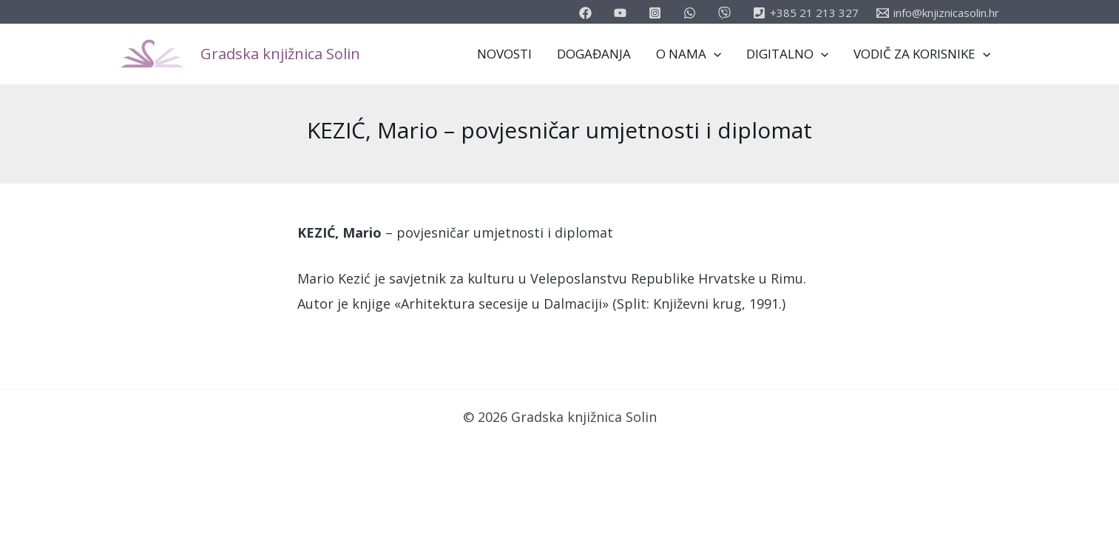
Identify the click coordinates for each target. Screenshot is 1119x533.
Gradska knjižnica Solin (280, 54)
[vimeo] (727, 13)
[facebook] (588, 13)
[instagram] (657, 13)
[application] (713, 54)
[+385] (805, 13)
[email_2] (692, 13)
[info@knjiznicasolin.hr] (938, 13)
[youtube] (622, 13)
